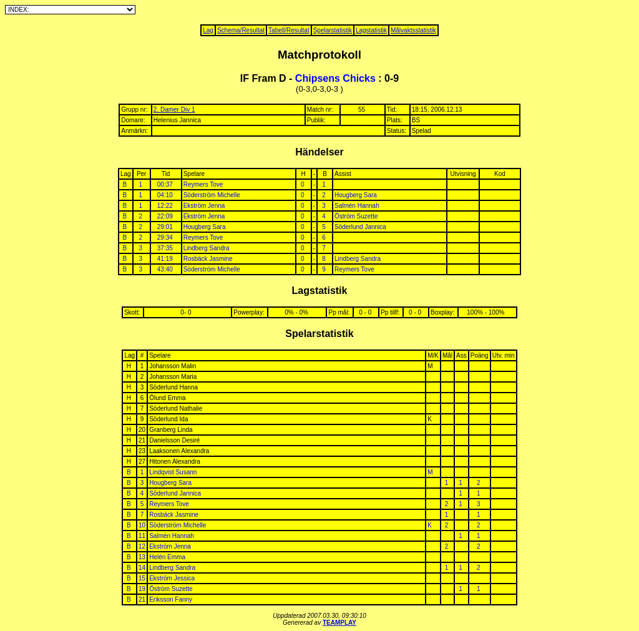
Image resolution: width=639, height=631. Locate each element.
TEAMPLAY (339, 622)
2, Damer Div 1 (174, 109)
